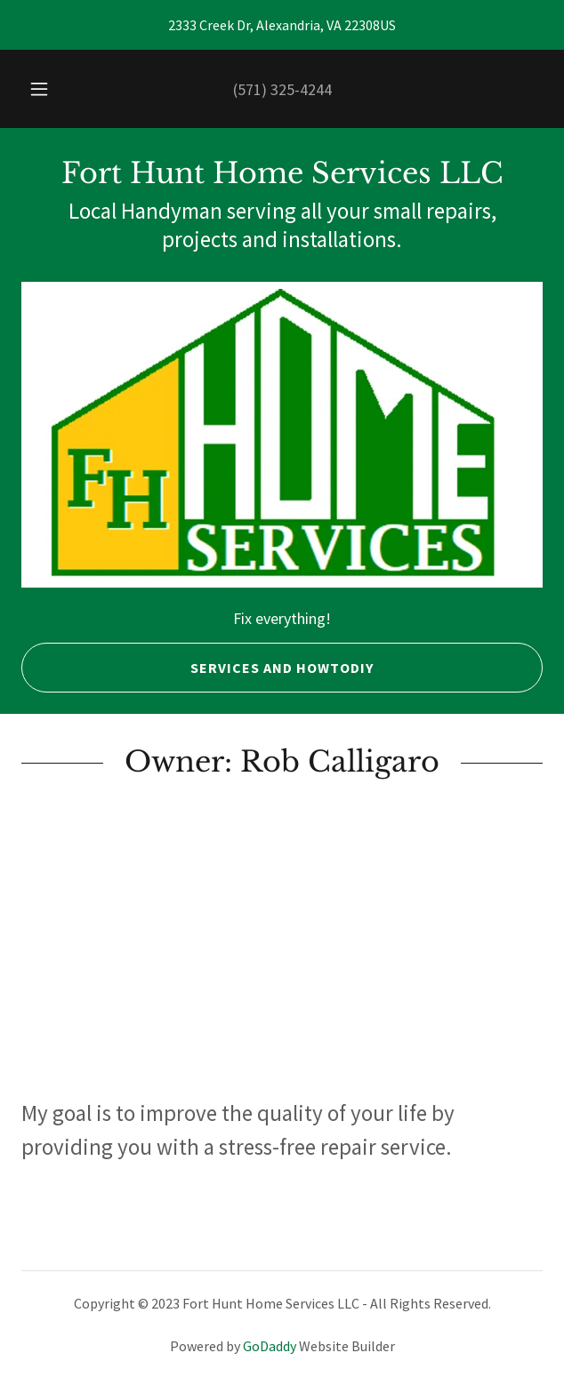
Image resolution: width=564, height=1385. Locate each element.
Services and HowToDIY (197, 667)
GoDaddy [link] (269, 1346)
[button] (45, 89)
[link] (282, 173)
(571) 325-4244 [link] (282, 89)
